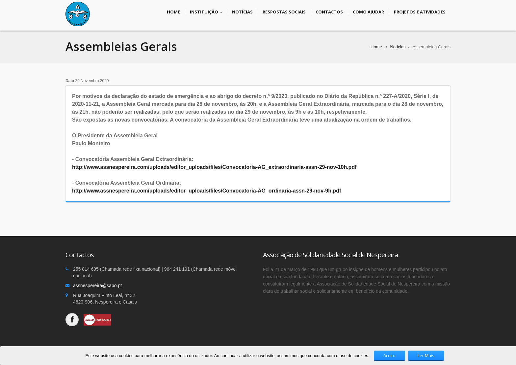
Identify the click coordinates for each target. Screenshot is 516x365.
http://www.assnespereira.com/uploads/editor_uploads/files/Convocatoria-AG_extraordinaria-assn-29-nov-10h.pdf (214, 167)
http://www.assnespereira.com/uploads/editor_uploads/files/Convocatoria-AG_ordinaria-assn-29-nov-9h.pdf (206, 191)
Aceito (389, 355)
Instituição (206, 12)
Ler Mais (426, 355)
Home (173, 11)
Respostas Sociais (284, 11)
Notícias (242, 11)
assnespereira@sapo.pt (97, 285)
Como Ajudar (368, 11)
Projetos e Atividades (420, 11)
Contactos (329, 11)
